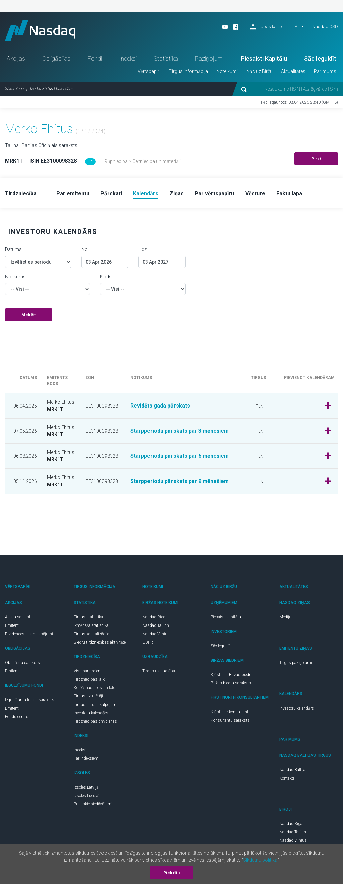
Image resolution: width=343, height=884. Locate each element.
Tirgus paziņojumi (295, 662)
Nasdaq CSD (325, 26)
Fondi (95, 58)
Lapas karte (266, 27)
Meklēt (28, 315)
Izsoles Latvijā (86, 787)
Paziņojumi (209, 58)
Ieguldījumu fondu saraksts (29, 699)
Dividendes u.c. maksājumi (29, 634)
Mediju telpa (290, 617)
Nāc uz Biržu (259, 71)
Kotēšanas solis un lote (94, 687)
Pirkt (316, 159)
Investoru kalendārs (91, 713)
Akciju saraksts (19, 617)
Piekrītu (171, 873)
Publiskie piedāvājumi (93, 804)
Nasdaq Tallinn (155, 625)
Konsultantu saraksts (230, 720)
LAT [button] (295, 26)
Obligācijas (56, 58)
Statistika (166, 58)
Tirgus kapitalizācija (91, 634)
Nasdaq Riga (153, 617)
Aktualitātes (293, 71)
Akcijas (16, 58)
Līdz (142, 249)
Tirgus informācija (188, 71)
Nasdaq (40, 30)
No (84, 249)
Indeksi (128, 58)
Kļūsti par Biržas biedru (232, 674)
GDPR (147, 642)
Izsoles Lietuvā (86, 795)
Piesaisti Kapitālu (264, 58)
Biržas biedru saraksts (231, 683)
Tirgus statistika (88, 617)
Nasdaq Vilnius (156, 634)
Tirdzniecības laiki (90, 679)
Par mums (325, 71)
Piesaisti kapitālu (226, 617)
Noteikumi (227, 71)
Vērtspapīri (149, 71)
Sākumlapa (14, 88)
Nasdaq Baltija (292, 769)
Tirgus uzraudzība (158, 671)
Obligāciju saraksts (22, 662)
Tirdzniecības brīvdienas (95, 721)
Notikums (15, 276)
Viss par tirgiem (88, 671)
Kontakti (286, 778)
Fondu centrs (16, 716)
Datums (13, 249)
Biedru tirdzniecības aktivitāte (100, 642)
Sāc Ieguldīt (320, 58)
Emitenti (12, 625)
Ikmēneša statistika (91, 625)
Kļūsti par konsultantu (231, 712)
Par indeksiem (86, 758)
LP (90, 162)
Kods (106, 276)
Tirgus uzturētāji (88, 696)
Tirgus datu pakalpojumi (95, 704)
